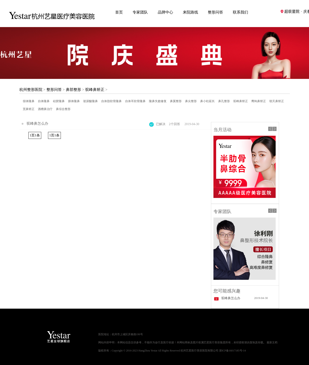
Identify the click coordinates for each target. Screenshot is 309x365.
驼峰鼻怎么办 (37, 123)
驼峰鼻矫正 (94, 89)
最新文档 (272, 342)
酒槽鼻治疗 (45, 109)
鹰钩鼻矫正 (258, 101)
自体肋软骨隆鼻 (111, 101)
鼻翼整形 (176, 101)
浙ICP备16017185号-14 (232, 350)
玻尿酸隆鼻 (90, 101)
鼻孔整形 (224, 101)
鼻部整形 (73, 89)
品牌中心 (165, 12)
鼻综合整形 (63, 109)
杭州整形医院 (30, 89)
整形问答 (215, 12)
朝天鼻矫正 (276, 101)
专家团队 (140, 12)
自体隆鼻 (44, 101)
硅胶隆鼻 (59, 101)
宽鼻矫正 (28, 109)
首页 (119, 12)
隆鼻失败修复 (158, 101)
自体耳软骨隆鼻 (135, 101)
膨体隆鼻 (74, 101)
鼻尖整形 (191, 101)
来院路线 (190, 12)
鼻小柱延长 (207, 101)
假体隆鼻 (28, 101)
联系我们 (240, 12)
